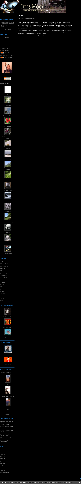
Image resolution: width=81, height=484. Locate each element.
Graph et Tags (4, 273)
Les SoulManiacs (5, 50)
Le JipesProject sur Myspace (7, 55)
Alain (2, 437)
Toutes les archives (5, 472)
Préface (8, 232)
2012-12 (3, 467)
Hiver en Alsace (8, 211)
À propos (7, 414)
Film (2, 270)
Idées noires (3, 275)
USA (2, 296)
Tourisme (3, 293)
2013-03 (3, 465)
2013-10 (3, 461)
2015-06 (3, 451)
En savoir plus (69, 482)
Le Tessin (8, 169)
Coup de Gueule (4, 263)
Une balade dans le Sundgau (8, 222)
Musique (3, 282)
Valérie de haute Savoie (6, 421)
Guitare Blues (8, 29)
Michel (2, 430)
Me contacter (7, 15)
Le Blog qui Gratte (8, 57)
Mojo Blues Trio (4, 46)
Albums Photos (4, 83)
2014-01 (3, 458)
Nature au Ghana (8, 242)
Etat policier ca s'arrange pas (26, 18)
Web (2, 300)
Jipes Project (4, 277)
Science (3, 291)
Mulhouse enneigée (8, 201)
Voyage (2, 298)
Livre (2, 279)
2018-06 (3, 449)
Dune (8, 384)
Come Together (8, 364)
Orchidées (8, 148)
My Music (7, 37)
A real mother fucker (8, 354)
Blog (2, 261)
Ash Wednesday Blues (8, 316)
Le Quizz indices (8, 437)
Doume (2, 440)
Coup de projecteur (5, 266)
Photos (2, 286)
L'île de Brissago (7, 159)
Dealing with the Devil (8, 327)
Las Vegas (8, 94)
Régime (3, 289)
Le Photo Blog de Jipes (9, 52)
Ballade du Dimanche (7, 180)
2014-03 (3, 456)
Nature (2, 284)
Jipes (2, 426)
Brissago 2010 (8, 105)
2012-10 (3, 470)
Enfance (3, 268)
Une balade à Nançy (8, 190)
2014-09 (3, 454)
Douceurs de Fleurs (8, 126)
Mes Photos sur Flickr (5, 48)
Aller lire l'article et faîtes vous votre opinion (45, 35)
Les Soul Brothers (8, 253)
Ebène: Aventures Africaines (8, 396)
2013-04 (3, 463)
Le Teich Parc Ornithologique (8, 115)
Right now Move (7, 337)
